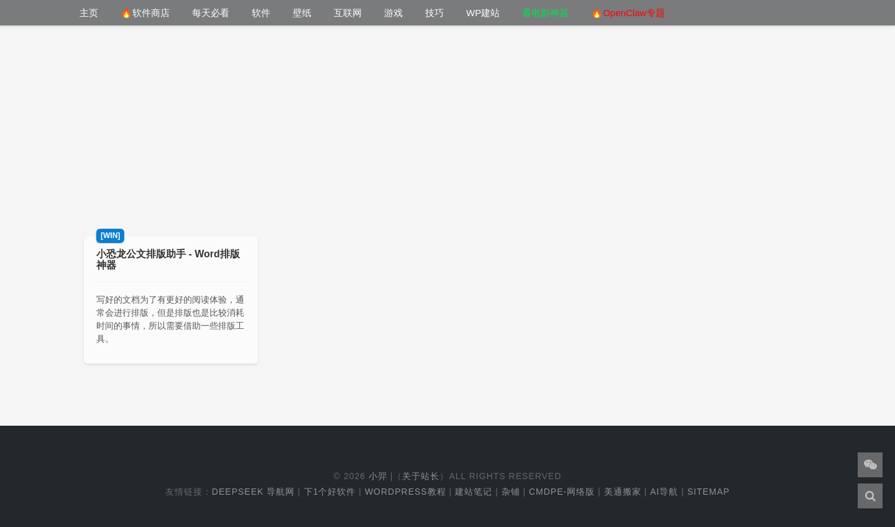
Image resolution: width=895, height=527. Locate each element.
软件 (261, 12)
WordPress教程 (405, 492)
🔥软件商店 (145, 12)
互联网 (348, 12)
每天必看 (210, 12)
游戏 (393, 12)
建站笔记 (473, 492)
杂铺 (511, 492)
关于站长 (420, 476)
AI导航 (664, 492)
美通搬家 (622, 492)
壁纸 (302, 12)
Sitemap (708, 492)
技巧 (434, 12)
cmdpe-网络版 (562, 492)
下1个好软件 (330, 492)
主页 (89, 12)
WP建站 (483, 12)
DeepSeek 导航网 (253, 492)
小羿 (378, 476)
